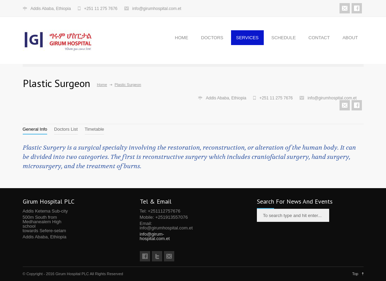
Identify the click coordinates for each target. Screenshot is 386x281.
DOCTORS (212, 37)
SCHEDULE (283, 37)
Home (102, 85)
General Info (35, 129)
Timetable (94, 129)
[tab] (35, 129)
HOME (181, 37)
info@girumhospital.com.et (156, 9)
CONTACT (319, 37)
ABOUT (350, 37)
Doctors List (66, 129)
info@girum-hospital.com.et (155, 236)
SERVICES (247, 37)
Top (355, 274)
